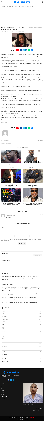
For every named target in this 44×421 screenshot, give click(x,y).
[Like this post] (18, 50)
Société (5, 354)
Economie (22, 319)
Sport (22, 358)
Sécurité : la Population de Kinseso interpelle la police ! (25, 297)
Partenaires (22, 343)
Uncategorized (22, 361)
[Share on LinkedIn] (26, 50)
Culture (22, 316)
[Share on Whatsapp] (29, 50)
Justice (22, 324)
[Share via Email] (32, 50)
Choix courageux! (6, 263)
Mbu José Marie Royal (7, 293)
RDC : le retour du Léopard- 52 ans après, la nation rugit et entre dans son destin (19, 269)
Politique (22, 346)
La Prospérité (7, 31)
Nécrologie (22, 341)
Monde (22, 331)
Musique (3, 25)
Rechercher (5, 253)
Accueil (2, 6)
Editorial (22, 322)
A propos (21, 419)
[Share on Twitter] (24, 50)
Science (22, 351)
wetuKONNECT (32, 417)
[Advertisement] (22, 16)
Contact (26, 419)
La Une (4, 327)
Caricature (22, 311)
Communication (22, 314)
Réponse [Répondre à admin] (41, 214)
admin (7, 214)
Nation (4, 336)
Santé (22, 349)
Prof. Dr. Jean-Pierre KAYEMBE (9, 287)
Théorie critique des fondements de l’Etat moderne (13, 266)
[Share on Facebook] (21, 50)
